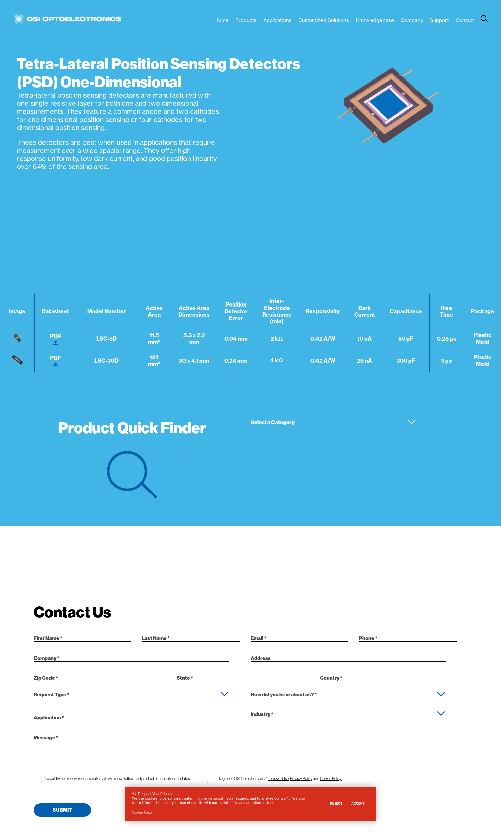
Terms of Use (278, 778)
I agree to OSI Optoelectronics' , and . (280, 778)
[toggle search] (484, 18)
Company (412, 20)
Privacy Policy (301, 778)
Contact (465, 20)
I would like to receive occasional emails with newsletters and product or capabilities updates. (117, 778)
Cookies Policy (142, 812)
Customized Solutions (323, 20)
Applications (277, 20)
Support (439, 20)
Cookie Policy (331, 778)
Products (246, 20)
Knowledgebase (375, 20)
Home (221, 20)
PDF (55, 339)
